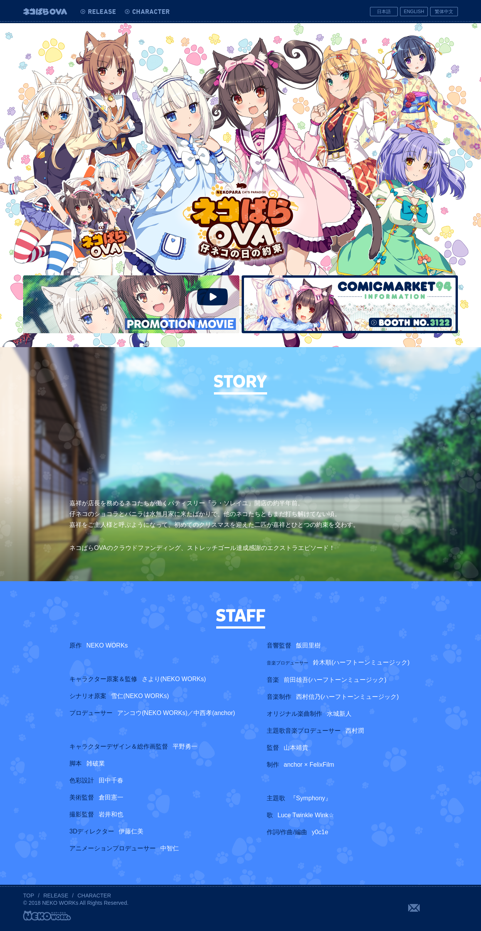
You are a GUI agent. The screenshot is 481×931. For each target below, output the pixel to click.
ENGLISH (414, 11)
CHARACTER (94, 895)
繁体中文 (444, 11)
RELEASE (55, 895)
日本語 (384, 11)
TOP (28, 895)
